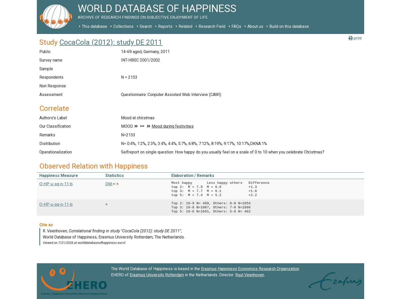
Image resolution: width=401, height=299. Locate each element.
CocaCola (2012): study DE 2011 (110, 42)
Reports (165, 26)
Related (185, 26)
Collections (123, 26)
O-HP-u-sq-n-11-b (56, 184)
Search (146, 26)
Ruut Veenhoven (249, 274)
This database (94, 26)
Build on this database (289, 26)
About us (255, 26)
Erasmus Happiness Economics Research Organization (250, 268)
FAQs (236, 26)
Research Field (211, 26)
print (355, 38)
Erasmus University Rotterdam (157, 274)
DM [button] (109, 184)
